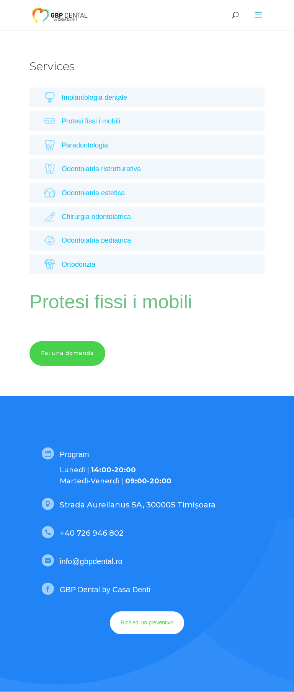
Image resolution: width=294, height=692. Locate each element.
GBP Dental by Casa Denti (105, 589)
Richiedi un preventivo (147, 622)
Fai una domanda (67, 353)
